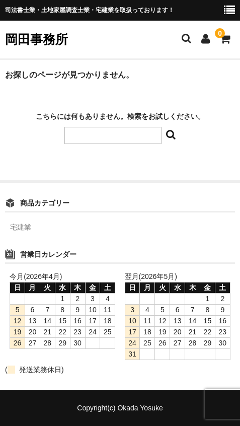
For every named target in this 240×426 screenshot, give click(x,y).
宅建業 (20, 227)
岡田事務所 (36, 39)
